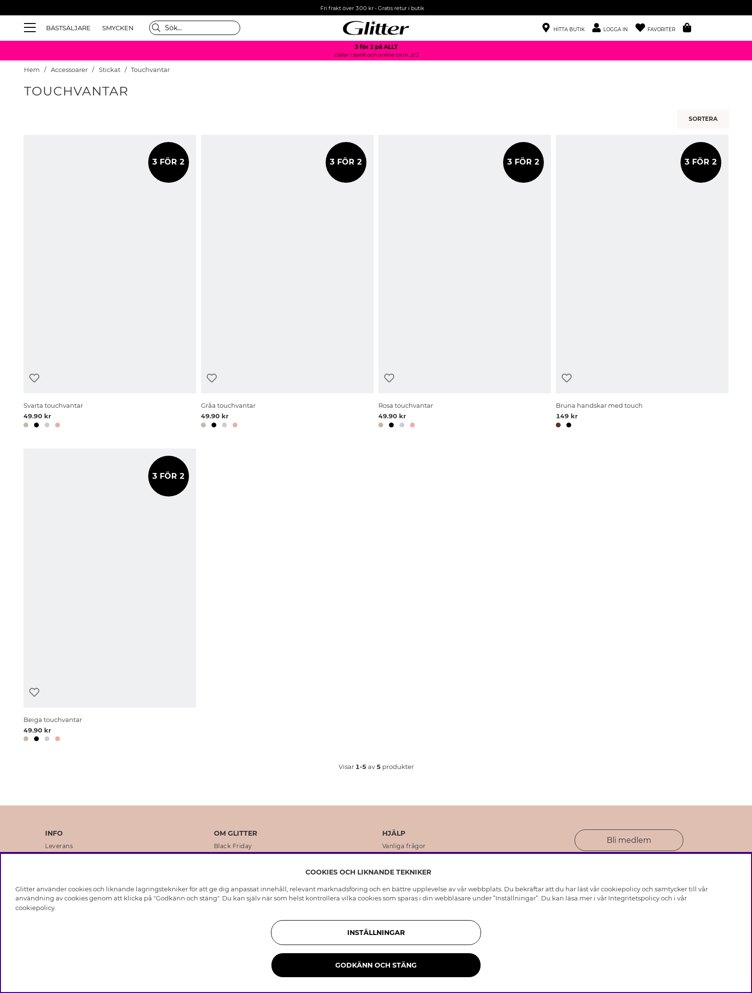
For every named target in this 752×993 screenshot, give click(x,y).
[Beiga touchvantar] (110, 597)
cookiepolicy (35, 907)
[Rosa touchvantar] (464, 283)
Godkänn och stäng (376, 965)
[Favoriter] (659, 28)
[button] (613, 28)
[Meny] (31, 28)
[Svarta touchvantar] (110, 283)
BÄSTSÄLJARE (68, 28)
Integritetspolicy (633, 898)
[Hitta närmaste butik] (563, 29)
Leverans (59, 846)
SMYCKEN (118, 28)
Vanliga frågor (404, 846)
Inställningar (376, 932)
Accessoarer (69, 69)
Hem (32, 69)
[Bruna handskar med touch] (642, 283)
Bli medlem (629, 840)
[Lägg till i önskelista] (34, 378)
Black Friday (233, 846)
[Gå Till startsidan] (376, 27)
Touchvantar (150, 69)
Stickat (109, 69)
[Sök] (194, 28)
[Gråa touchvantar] (287, 283)
